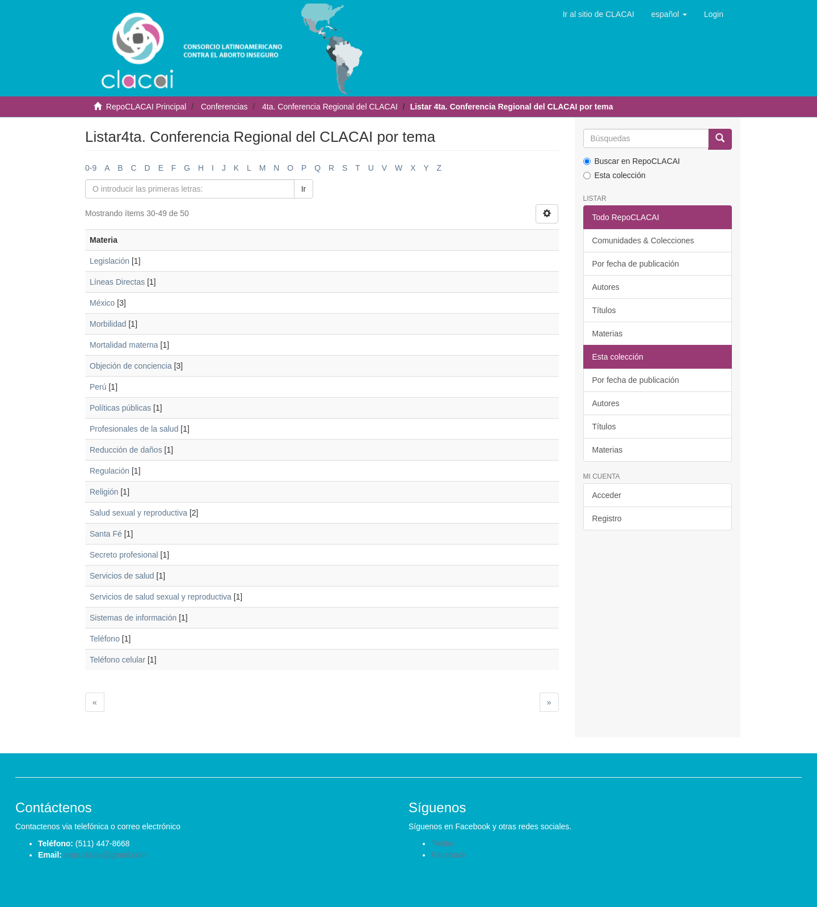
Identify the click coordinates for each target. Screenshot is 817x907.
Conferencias (224, 106)
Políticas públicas (120, 407)
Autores (606, 287)
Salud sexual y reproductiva (138, 512)
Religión (104, 491)
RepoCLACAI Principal (146, 106)
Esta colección (614, 175)
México (102, 302)
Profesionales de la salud (134, 428)
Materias (607, 333)
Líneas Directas (117, 281)
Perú (98, 386)
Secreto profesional (124, 554)
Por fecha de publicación (635, 263)
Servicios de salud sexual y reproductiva (160, 596)
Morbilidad (108, 323)
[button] (669, 14)
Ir (303, 188)
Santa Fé (106, 533)
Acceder (606, 495)
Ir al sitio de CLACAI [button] (598, 14)
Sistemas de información (133, 617)
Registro (607, 518)
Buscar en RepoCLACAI (631, 161)
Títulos (604, 310)
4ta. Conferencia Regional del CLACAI (330, 106)
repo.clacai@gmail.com (105, 854)
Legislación (109, 260)
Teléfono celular (117, 659)
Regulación (109, 470)
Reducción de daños (126, 449)
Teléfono (105, 638)
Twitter (442, 843)
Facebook (448, 854)
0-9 (90, 167)
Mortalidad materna (124, 344)
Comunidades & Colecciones (643, 240)
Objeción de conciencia (131, 365)
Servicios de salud (122, 575)
